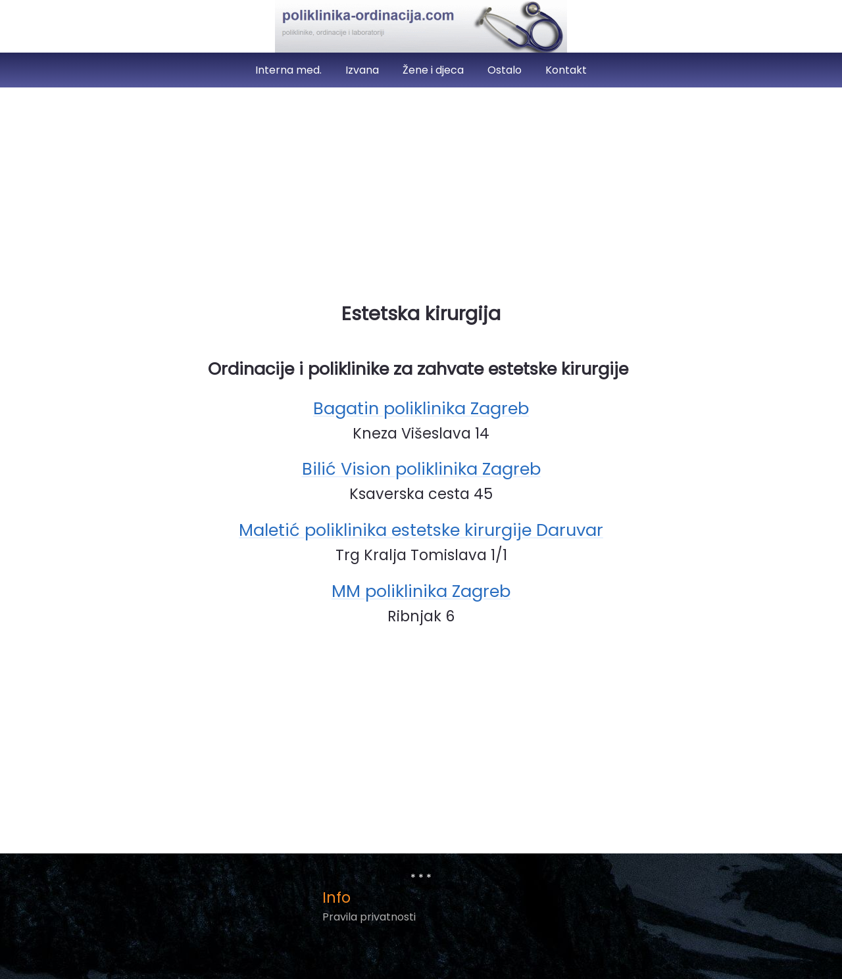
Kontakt (566, 70)
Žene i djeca (434, 70)
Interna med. (289, 70)
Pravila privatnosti (369, 916)
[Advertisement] (421, 189)
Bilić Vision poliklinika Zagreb (421, 469)
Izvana (363, 70)
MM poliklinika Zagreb (421, 591)
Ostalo (505, 70)
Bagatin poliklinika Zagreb (421, 408)
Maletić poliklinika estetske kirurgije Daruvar (421, 530)
